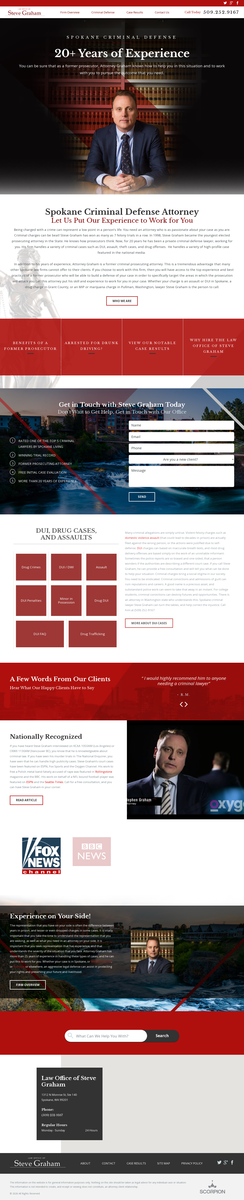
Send (142, 497)
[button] (181, 704)
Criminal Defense (103, 12)
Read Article (26, 800)
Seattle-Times (54, 782)
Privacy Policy (191, 1163)
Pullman (19, 966)
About (85, 1163)
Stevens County (101, 961)
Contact (108, 1163)
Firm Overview (69, 12)
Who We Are (122, 301)
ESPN (29, 782)
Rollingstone (103, 772)
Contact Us (162, 12)
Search (162, 1035)
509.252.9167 (221, 12)
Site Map (163, 1163)
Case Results (135, 12)
